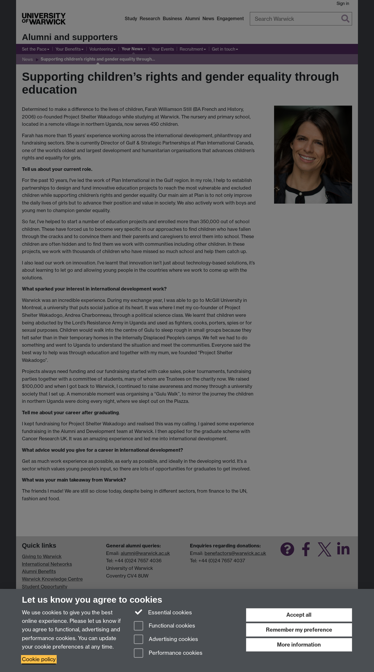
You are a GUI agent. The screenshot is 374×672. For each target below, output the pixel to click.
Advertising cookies (166, 639)
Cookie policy (39, 659)
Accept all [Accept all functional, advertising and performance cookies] (298, 614)
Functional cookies (164, 626)
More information (299, 644)
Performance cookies (168, 653)
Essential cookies (163, 612)
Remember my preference (299, 629)
